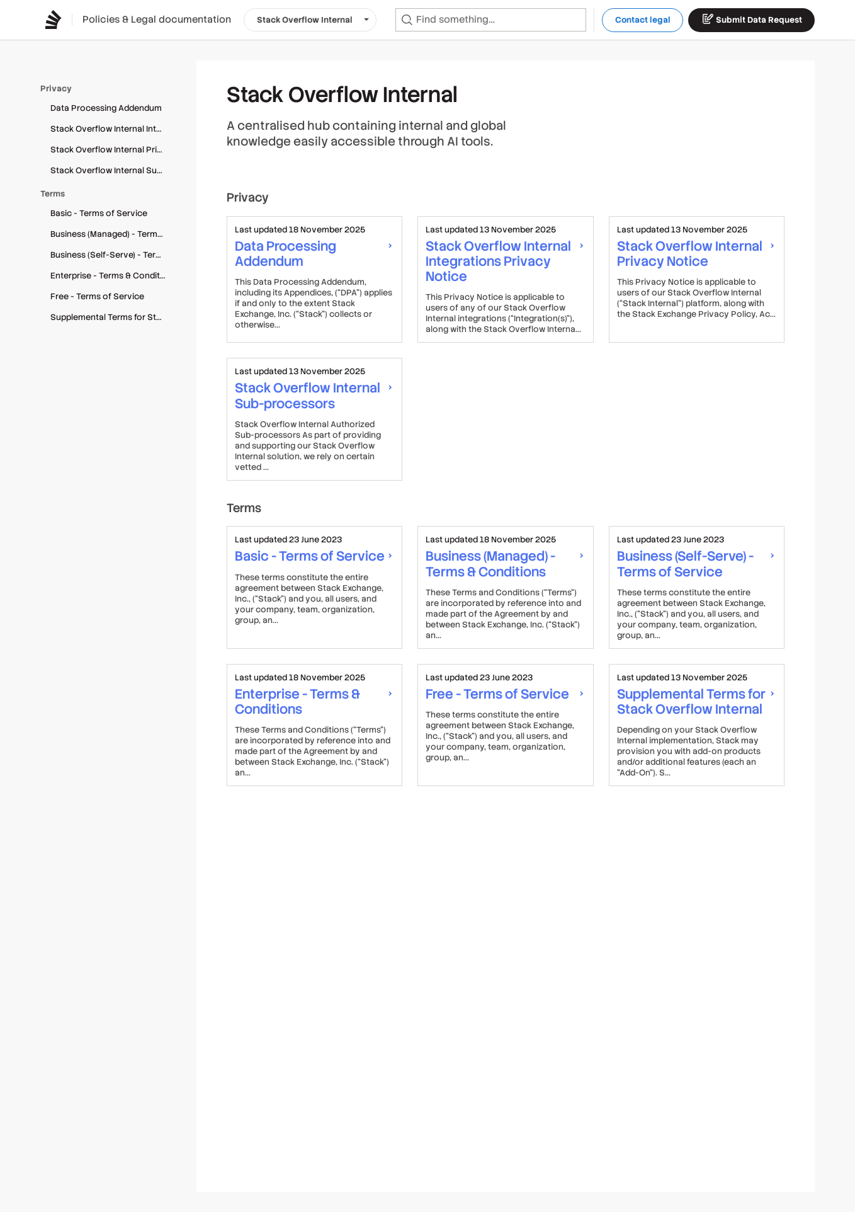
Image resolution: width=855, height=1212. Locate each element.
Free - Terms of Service (97, 296)
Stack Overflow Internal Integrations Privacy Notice (113, 128)
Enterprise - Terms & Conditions (113, 275)
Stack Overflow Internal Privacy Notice (113, 149)
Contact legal (643, 19)
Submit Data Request (751, 19)
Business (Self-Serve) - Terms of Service (113, 254)
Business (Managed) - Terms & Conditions (113, 234)
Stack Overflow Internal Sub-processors (113, 170)
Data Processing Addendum (106, 108)
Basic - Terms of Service (98, 213)
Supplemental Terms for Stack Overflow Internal (113, 317)
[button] (310, 20)
